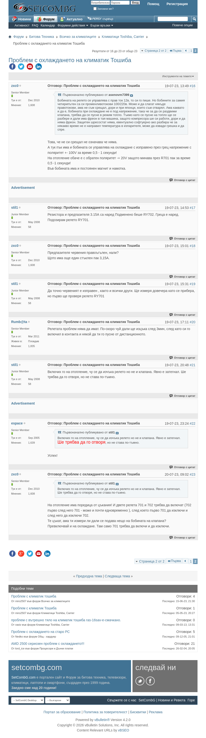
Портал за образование (62, 712)
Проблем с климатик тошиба (33, 596)
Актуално (71, 19)
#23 (192, 474)
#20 (192, 322)
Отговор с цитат (182, 180)
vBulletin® (102, 720)
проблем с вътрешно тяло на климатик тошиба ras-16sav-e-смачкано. (66, 620)
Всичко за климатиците (78, 37)
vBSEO (123, 730)
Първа (175, 50)
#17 (192, 208)
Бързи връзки (100, 25)
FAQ (35, 25)
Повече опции (182, 25)
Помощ (153, 4)
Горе (191, 700)
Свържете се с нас (121, 700)
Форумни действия (71, 25)
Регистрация (177, 4)
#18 (192, 246)
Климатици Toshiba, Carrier (123, 37)
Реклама (155, 712)
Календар (48, 25)
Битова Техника (41, 37)
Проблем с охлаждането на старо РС (40, 632)
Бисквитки (138, 712)
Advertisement (23, 188)
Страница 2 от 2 (155, 50)
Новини (21, 19)
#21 (192, 365)
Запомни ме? (103, 8)
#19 (192, 284)
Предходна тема (89, 576)
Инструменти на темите (177, 76)
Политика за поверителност (105, 712)
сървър (100, 19)
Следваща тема (117, 576)
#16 (192, 86)
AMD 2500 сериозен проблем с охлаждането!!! (47, 644)
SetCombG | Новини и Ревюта (162, 700)
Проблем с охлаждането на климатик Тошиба (69, 60)
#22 (192, 423)
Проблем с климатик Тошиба (34, 608)
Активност (22, 25)
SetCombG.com (23, 677)
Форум (45, 19)
